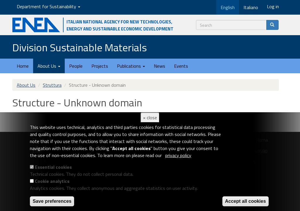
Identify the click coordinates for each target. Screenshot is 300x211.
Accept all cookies (245, 201)
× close (150, 117)
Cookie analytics (52, 181)
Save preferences (52, 201)
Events (181, 65)
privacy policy (178, 155)
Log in (273, 6)
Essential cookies (53, 167)
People (76, 65)
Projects (99, 65)
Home (23, 65)
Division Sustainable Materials (79, 47)
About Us (49, 65)
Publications (131, 65)
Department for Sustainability (48, 6)
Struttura (52, 85)
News (159, 65)
